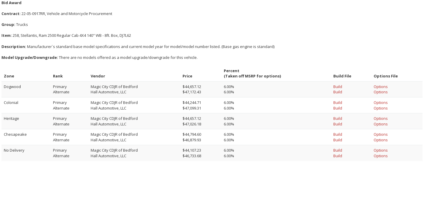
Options (381, 86)
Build (337, 86)
